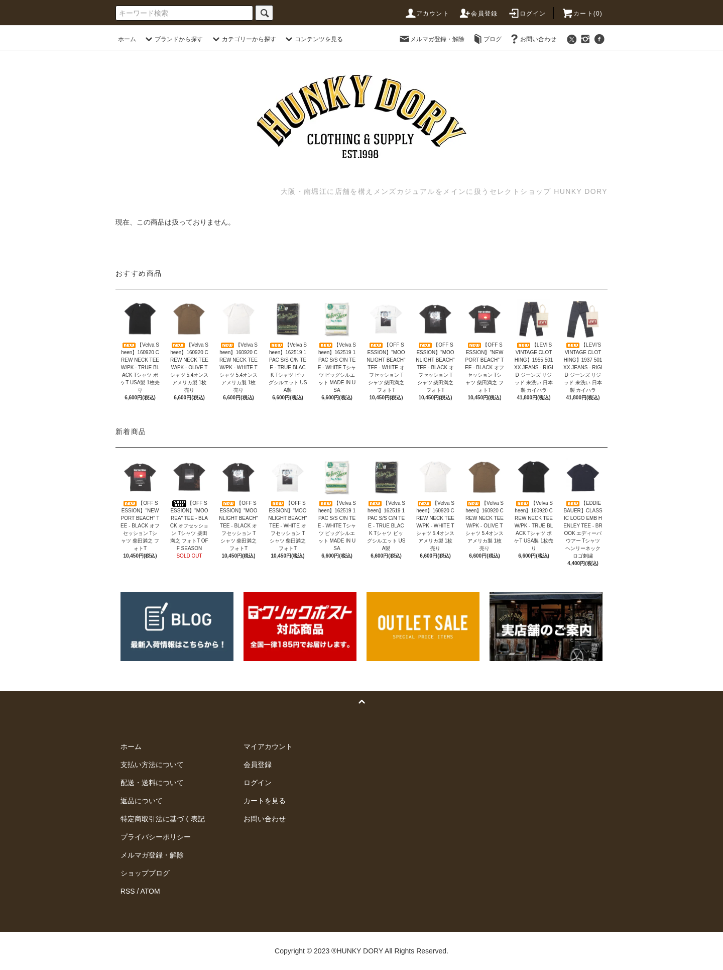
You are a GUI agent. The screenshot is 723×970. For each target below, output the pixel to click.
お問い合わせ (532, 39)
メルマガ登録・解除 (431, 39)
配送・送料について (152, 783)
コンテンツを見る (313, 39)
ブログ (486, 39)
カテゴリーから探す (243, 39)
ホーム (127, 39)
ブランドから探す (173, 39)
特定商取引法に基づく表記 (162, 819)
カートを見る (265, 801)
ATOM (150, 891)
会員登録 (478, 13)
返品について (141, 801)
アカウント (426, 13)
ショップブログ (145, 873)
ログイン (527, 13)
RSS (127, 891)
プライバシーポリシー (155, 837)
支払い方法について (152, 765)
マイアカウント (268, 746)
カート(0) (581, 13)
